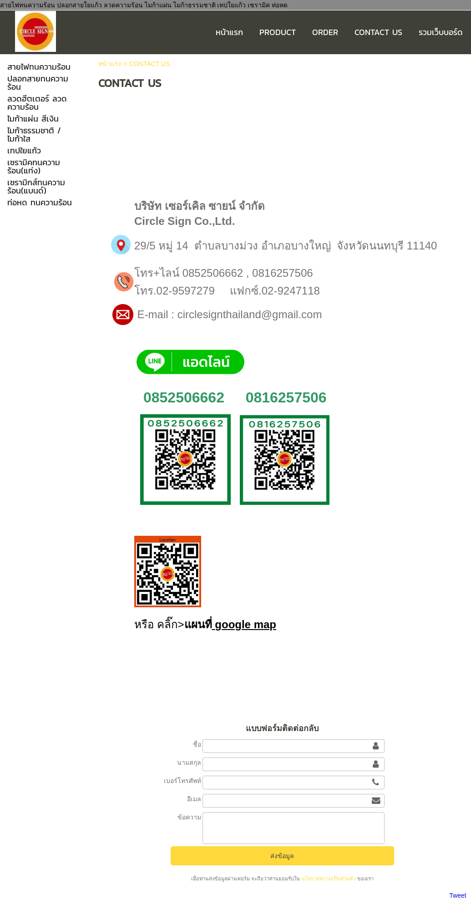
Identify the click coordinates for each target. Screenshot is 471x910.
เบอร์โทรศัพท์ (182, 780)
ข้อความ (189, 817)
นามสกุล (189, 762)
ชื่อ (197, 744)
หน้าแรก (110, 63)
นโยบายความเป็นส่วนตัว (328, 878)
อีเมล (194, 799)
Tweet (457, 895)
